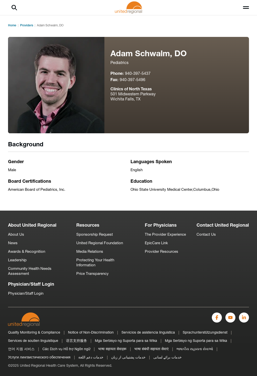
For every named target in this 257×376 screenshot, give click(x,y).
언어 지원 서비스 (21, 349)
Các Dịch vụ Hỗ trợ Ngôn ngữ (66, 349)
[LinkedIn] (244, 317)
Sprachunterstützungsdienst (205, 333)
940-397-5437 (138, 74)
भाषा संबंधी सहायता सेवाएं (151, 349)
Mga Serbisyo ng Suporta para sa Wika (126, 341)
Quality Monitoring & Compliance (34, 333)
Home (12, 25)
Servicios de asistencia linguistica (148, 333)
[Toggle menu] (246, 8)
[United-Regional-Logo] (24, 319)
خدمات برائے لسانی (167, 357)
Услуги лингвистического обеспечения (39, 357)
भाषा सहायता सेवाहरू (112, 349)
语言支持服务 (76, 341)
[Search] (14, 7)
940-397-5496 (132, 80)
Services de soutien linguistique (33, 341)
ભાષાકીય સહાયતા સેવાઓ (194, 349)
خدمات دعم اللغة (90, 357)
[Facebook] (217, 317)
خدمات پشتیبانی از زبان (128, 357)
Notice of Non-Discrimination (91, 333)
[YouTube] (230, 317)
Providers (26, 25)
